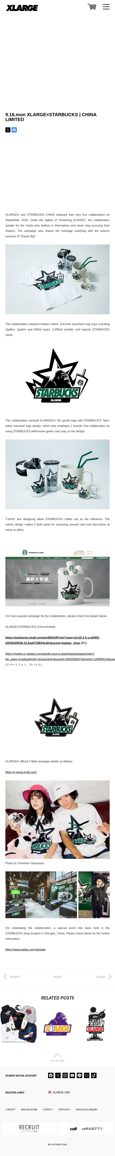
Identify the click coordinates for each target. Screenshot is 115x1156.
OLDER (100, 977)
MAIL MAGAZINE (29, 1109)
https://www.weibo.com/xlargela (25, 949)
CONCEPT (10, 1109)
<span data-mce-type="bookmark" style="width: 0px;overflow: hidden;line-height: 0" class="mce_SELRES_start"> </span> (57, 177)
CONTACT (48, 1109)
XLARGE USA (61, 1092)
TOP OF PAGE (57, 1060)
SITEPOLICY (64, 1109)
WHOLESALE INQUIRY (87, 1109)
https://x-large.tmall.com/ (21, 772)
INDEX (57, 977)
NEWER (14, 977)
